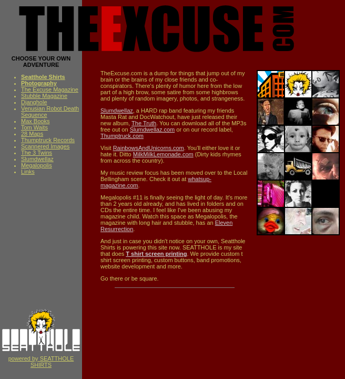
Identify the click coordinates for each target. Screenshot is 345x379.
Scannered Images (45, 146)
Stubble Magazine (44, 96)
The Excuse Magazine (49, 89)
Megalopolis (36, 165)
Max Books (35, 121)
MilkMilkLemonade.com (163, 154)
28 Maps (32, 134)
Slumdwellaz (37, 159)
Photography (39, 83)
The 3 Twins (36, 152)
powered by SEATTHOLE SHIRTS (41, 359)
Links (28, 171)
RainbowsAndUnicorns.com (148, 148)
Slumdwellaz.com (152, 129)
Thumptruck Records (48, 140)
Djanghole (34, 102)
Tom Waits (34, 127)
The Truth (143, 123)
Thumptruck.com (122, 136)
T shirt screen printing (156, 254)
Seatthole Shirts (43, 77)
